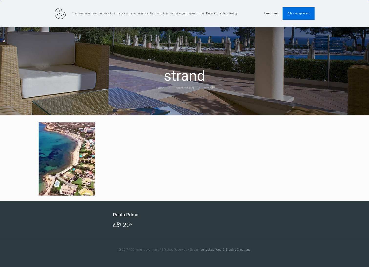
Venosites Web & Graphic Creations (225, 249)
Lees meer (271, 13)
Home (160, 88)
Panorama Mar (184, 88)
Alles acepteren (298, 13)
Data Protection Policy (221, 13)
